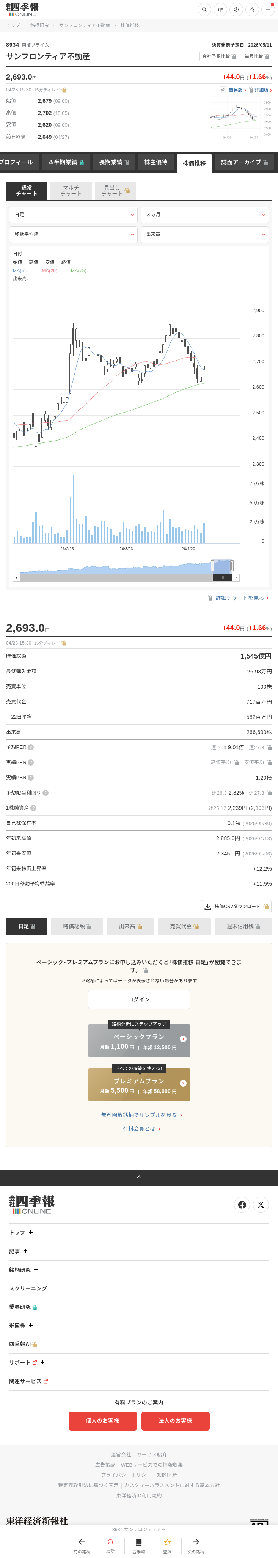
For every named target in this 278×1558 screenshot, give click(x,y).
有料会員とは (139, 1129)
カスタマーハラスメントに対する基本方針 (172, 1485)
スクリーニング (28, 1288)
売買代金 (181, 926)
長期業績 (110, 162)
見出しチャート (112, 191)
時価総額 (74, 926)
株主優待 (156, 162)
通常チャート (27, 191)
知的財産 (167, 1475)
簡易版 (236, 90)
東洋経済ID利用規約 (139, 1495)
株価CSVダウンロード (236, 907)
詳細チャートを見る (235, 598)
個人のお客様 (102, 1421)
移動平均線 (73, 235)
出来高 (205, 235)
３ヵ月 (205, 215)
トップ (13, 25)
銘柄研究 (39, 25)
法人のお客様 (175, 1421)
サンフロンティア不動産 (84, 25)
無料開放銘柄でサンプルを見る (139, 1115)
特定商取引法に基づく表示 (88, 1485)
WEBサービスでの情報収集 (152, 1465)
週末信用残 (240, 926)
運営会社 (121, 1455)
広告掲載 (105, 1465)
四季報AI (23, 1344)
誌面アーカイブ (241, 162)
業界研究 (23, 1307)
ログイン (139, 999)
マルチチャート (71, 191)
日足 (73, 215)
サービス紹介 (152, 1455)
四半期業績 (62, 162)
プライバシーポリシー (126, 1475)
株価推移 (194, 163)
